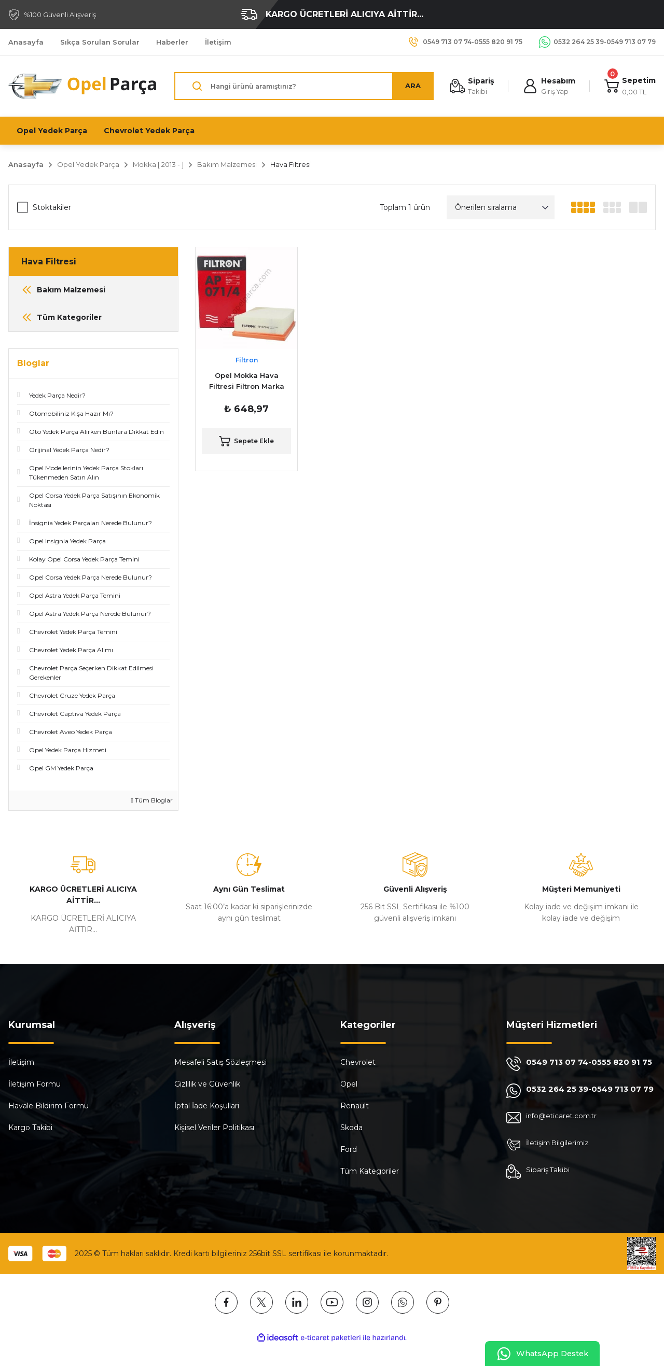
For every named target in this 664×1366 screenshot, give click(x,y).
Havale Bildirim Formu (48, 1105)
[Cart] (629, 86)
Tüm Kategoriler (369, 1171)
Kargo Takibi (30, 1127)
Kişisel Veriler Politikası (214, 1127)
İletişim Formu (34, 1084)
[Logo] (83, 86)
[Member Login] (547, 86)
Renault (354, 1105)
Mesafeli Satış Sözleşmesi (220, 1062)
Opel (348, 1084)
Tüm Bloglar (152, 800)
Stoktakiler (52, 207)
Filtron (246, 360)
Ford (348, 1149)
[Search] (302, 86)
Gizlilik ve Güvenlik (207, 1084)
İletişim (21, 1062)
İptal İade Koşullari (206, 1105)
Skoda (351, 1127)
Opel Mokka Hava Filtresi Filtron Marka (246, 380)
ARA (410, 86)
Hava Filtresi (290, 164)
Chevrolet (358, 1062)
